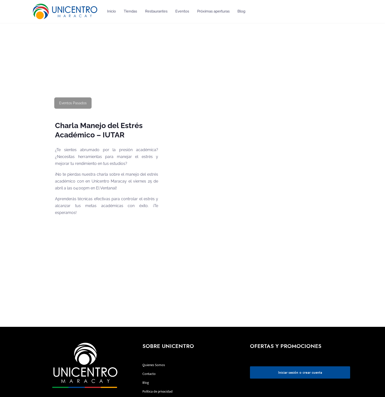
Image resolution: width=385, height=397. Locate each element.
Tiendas (130, 11)
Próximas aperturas (213, 11)
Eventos (182, 11)
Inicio (111, 11)
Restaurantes (156, 11)
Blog (241, 11)
